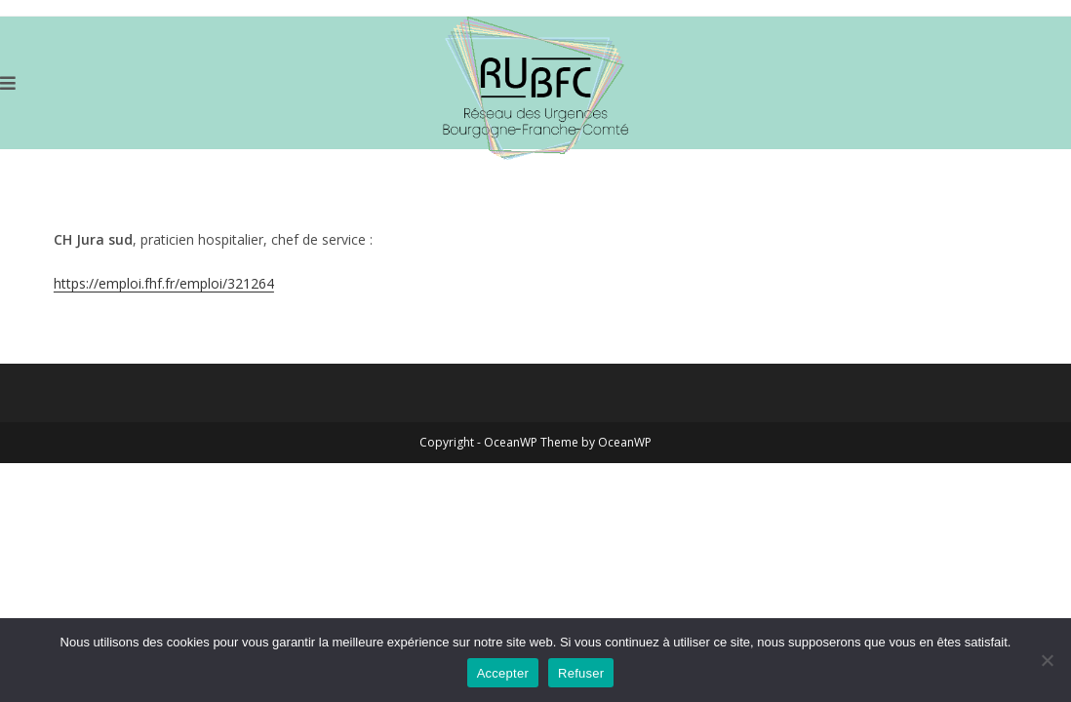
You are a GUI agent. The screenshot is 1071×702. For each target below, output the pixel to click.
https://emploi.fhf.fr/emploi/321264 (164, 283)
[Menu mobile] (8, 83)
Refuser (581, 673)
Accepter (503, 673)
